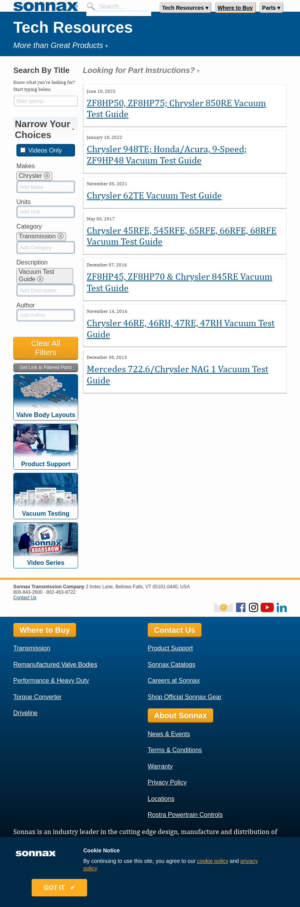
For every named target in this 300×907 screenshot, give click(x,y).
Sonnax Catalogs (171, 664)
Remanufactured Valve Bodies (55, 664)
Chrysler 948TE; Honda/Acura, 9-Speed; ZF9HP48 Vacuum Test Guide (166, 154)
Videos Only (41, 150)
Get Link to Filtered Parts (46, 367)
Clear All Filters (45, 348)
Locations (161, 798)
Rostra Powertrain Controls (185, 814)
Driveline (25, 713)
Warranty (160, 766)
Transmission (31, 648)
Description (32, 262)
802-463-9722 (61, 592)
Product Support (170, 648)
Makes (25, 166)
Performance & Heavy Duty (51, 680)
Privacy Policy (167, 782)
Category (29, 226)
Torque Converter (37, 697)
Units (23, 202)
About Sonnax (180, 715)
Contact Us (24, 597)
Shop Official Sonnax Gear (184, 697)
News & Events (169, 734)
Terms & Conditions (175, 750)
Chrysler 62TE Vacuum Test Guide (154, 195)
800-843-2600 (28, 592)
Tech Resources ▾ (185, 8)
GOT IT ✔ (61, 888)
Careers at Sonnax (174, 680)
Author (25, 305)
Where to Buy (235, 8)
